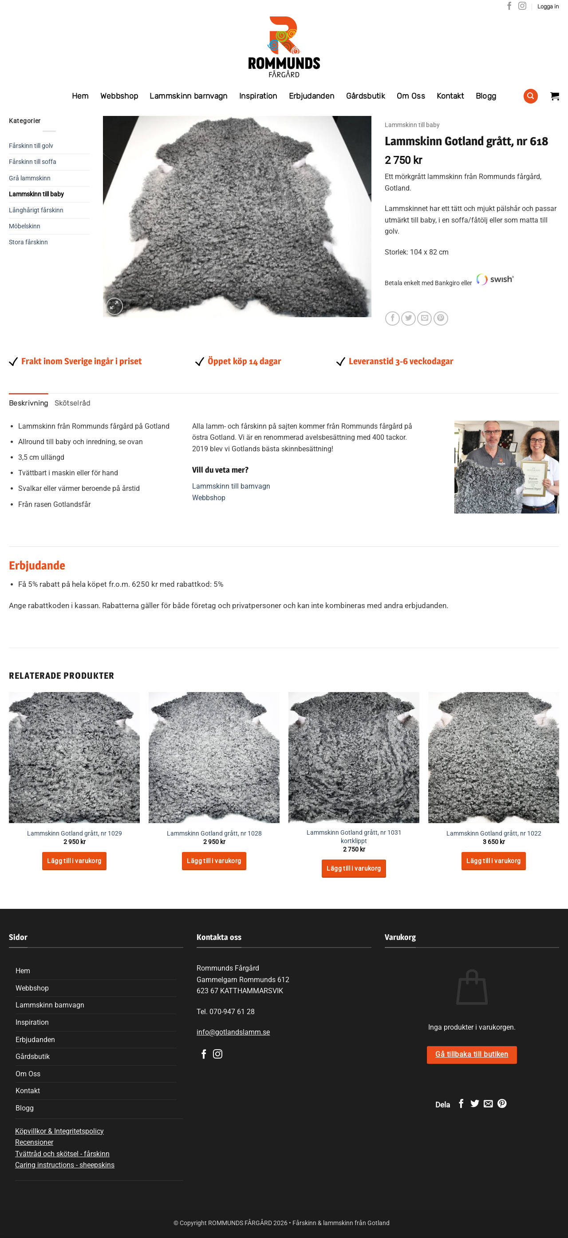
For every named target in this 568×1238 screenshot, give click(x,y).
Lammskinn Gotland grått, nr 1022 (493, 833)
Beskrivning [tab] (28, 403)
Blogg (486, 96)
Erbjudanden (312, 96)
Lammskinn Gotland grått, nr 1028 (214, 833)
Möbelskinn (24, 226)
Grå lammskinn (30, 178)
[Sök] (531, 96)
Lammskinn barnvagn (188, 96)
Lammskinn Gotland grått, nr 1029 (74, 833)
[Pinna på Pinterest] (441, 318)
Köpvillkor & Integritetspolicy (59, 1131)
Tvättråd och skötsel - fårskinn (62, 1154)
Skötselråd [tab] (73, 403)
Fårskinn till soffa (32, 162)
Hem (80, 96)
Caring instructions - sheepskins (64, 1165)
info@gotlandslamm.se (233, 1032)
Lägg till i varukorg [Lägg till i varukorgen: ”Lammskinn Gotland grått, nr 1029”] (74, 860)
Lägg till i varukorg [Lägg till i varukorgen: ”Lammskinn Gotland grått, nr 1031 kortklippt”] (354, 868)
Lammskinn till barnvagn (231, 486)
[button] (548, 6)
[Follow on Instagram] (522, 6)
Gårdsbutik (366, 96)
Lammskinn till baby (36, 194)
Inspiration (258, 96)
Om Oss (411, 96)
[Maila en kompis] (424, 318)
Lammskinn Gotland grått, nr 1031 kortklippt (354, 837)
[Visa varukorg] (554, 96)
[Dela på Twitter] (408, 318)
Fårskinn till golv (31, 146)
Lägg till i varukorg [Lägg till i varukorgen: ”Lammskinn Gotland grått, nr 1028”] (214, 860)
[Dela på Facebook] (392, 318)
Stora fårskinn (28, 242)
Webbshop (119, 96)
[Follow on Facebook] (509, 6)
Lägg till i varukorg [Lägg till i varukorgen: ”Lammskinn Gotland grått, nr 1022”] (493, 860)
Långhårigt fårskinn (36, 210)
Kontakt (450, 96)
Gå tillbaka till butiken (471, 1055)
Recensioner (34, 1142)
